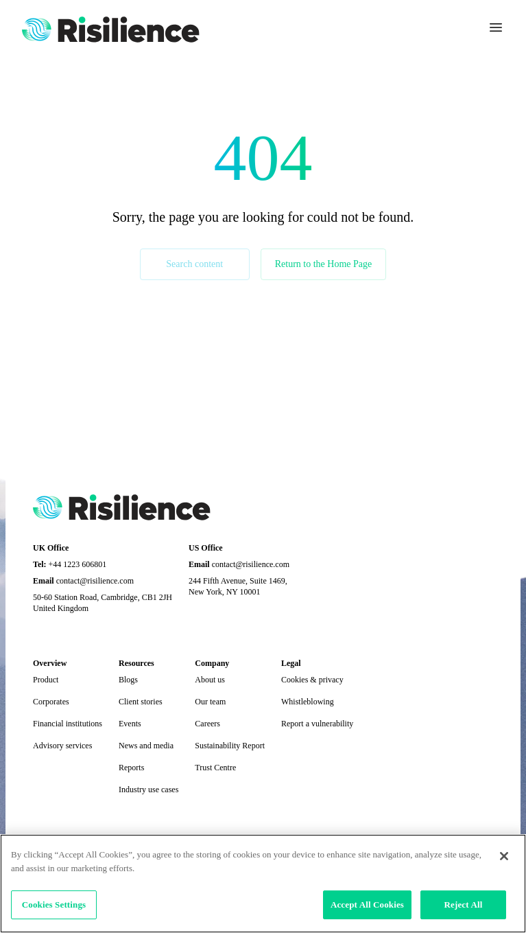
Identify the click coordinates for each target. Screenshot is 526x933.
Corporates (51, 701)
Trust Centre (215, 767)
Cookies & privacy (312, 679)
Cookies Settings (54, 904)
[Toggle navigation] (496, 27)
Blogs (128, 679)
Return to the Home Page (323, 264)
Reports (131, 767)
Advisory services (62, 745)
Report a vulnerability (317, 723)
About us (210, 679)
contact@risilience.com (95, 581)
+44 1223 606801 (78, 564)
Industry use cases (148, 789)
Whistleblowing (307, 701)
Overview (50, 663)
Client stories (141, 701)
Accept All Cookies (367, 904)
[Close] (504, 856)
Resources (136, 663)
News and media (146, 745)
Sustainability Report (230, 745)
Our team (210, 701)
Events (130, 723)
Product (45, 679)
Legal (291, 663)
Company (212, 663)
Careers (207, 723)
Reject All (463, 904)
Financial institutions (67, 723)
